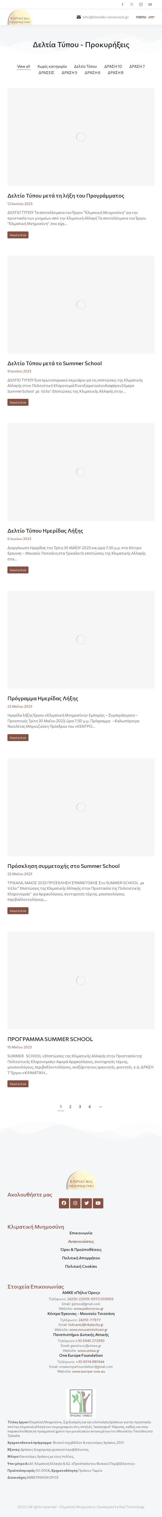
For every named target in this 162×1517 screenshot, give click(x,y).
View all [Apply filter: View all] (23, 66)
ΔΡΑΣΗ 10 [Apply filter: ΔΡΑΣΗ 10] (113, 66)
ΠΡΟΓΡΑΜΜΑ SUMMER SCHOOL (50, 1039)
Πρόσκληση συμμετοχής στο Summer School (63, 865)
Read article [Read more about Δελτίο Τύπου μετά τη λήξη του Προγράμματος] (18, 235)
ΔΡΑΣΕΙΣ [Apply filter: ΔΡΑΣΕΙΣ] (46, 72)
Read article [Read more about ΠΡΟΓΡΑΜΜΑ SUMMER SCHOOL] (18, 1084)
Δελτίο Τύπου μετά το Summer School (54, 363)
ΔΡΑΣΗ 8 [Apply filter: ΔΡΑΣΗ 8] (115, 72)
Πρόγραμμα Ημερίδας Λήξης (42, 698)
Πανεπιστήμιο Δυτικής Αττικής (81, 1334)
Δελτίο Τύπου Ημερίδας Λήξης (45, 530)
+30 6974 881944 (90, 1361)
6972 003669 (102, 1299)
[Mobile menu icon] (144, 17)
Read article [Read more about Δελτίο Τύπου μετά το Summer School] (18, 402)
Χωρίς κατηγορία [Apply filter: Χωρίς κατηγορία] (52, 66)
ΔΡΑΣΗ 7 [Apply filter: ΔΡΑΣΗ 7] (137, 66)
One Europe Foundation (81, 1355)
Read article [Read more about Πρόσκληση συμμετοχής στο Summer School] (18, 910)
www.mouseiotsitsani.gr (88, 1329)
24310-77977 (90, 1320)
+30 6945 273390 (90, 1340)
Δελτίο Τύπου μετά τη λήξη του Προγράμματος (65, 195)
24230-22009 (78, 1299)
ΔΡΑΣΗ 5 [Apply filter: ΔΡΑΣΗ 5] (69, 72)
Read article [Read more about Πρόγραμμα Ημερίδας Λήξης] (18, 737)
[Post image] (81, 137)
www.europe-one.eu (88, 1371)
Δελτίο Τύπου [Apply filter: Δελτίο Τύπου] (85, 66)
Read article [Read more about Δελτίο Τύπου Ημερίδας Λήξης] (18, 570)
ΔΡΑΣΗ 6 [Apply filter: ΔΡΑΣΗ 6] (92, 72)
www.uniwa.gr (89, 1350)
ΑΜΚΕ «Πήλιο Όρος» (81, 1292)
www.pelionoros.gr (89, 1308)
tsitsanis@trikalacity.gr (86, 1324)
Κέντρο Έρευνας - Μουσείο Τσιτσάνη (81, 1313)
